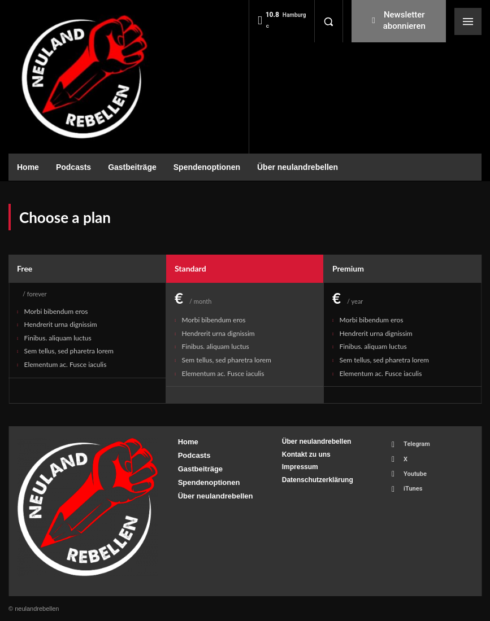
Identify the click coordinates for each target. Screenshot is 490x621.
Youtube (415, 474)
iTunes (413, 488)
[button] (328, 21)
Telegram (417, 444)
